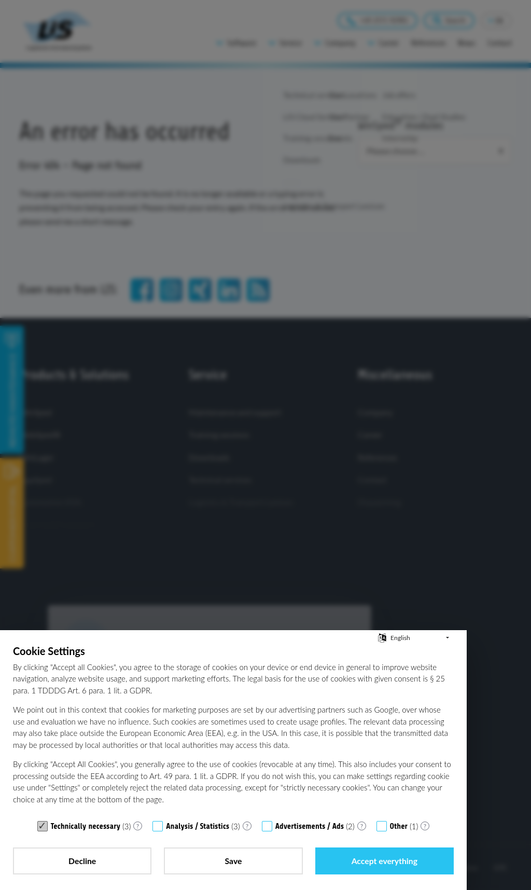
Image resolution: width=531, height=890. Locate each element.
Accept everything (384, 861)
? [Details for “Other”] (425, 826)
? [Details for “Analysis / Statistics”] (247, 826)
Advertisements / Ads (309, 826)
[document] (233, 730)
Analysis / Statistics (197, 826)
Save (233, 861)
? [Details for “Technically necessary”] (137, 826)
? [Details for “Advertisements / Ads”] (361, 826)
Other (399, 826)
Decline (82, 861)
